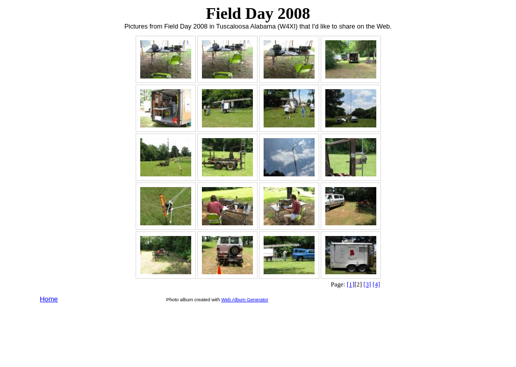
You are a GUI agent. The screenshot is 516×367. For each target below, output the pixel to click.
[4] (376, 284)
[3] (367, 284)
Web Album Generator (244, 299)
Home (49, 299)
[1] (350, 284)
